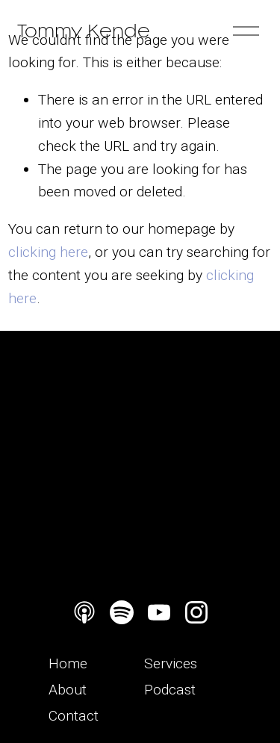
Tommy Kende (83, 31)
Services (170, 663)
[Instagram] (196, 612)
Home (68, 663)
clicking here (48, 252)
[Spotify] (122, 612)
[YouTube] (159, 612)
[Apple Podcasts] (84, 612)
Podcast (170, 689)
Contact (74, 715)
